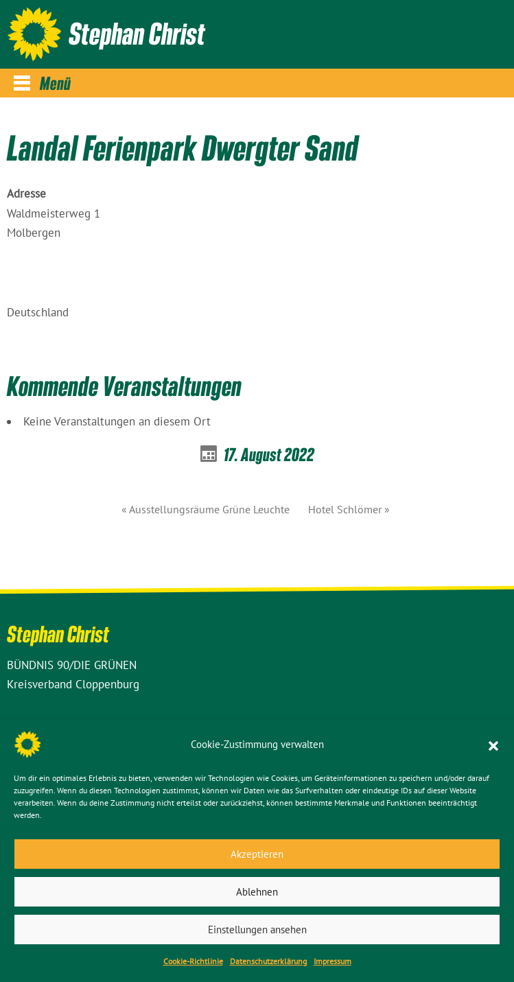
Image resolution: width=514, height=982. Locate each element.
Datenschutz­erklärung (268, 961)
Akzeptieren (257, 854)
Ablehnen (257, 891)
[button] (493, 744)
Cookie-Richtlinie (193, 961)
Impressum (332, 961)
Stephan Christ (137, 32)
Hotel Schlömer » (349, 509)
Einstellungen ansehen (257, 929)
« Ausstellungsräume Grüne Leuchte (205, 509)
